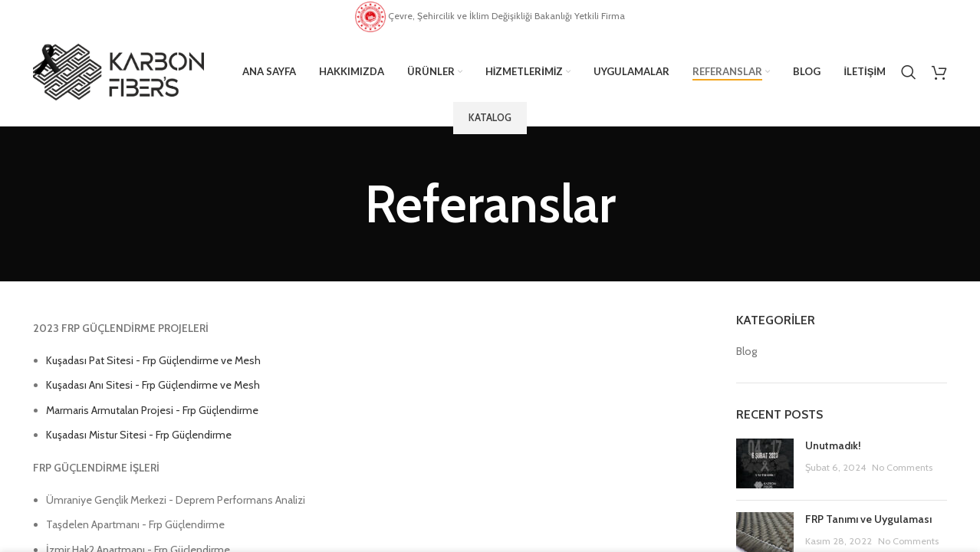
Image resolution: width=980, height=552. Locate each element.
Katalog (490, 117)
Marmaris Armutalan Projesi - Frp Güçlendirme (152, 410)
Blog (746, 351)
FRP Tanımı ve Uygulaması (868, 519)
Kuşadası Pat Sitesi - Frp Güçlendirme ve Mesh (153, 360)
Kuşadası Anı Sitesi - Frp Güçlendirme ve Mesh (153, 385)
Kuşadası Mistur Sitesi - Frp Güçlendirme (139, 435)
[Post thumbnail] (765, 463)
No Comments (902, 467)
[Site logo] (118, 70)
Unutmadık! (833, 445)
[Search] (908, 72)
